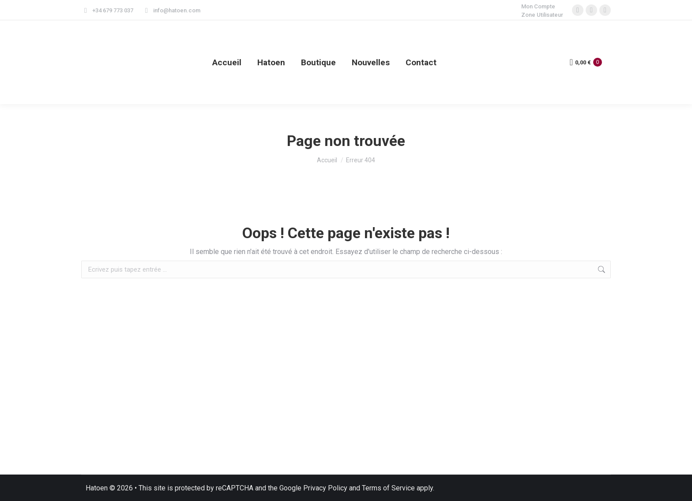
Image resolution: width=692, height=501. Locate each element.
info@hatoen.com (171, 10)
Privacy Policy (325, 488)
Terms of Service (388, 488)
